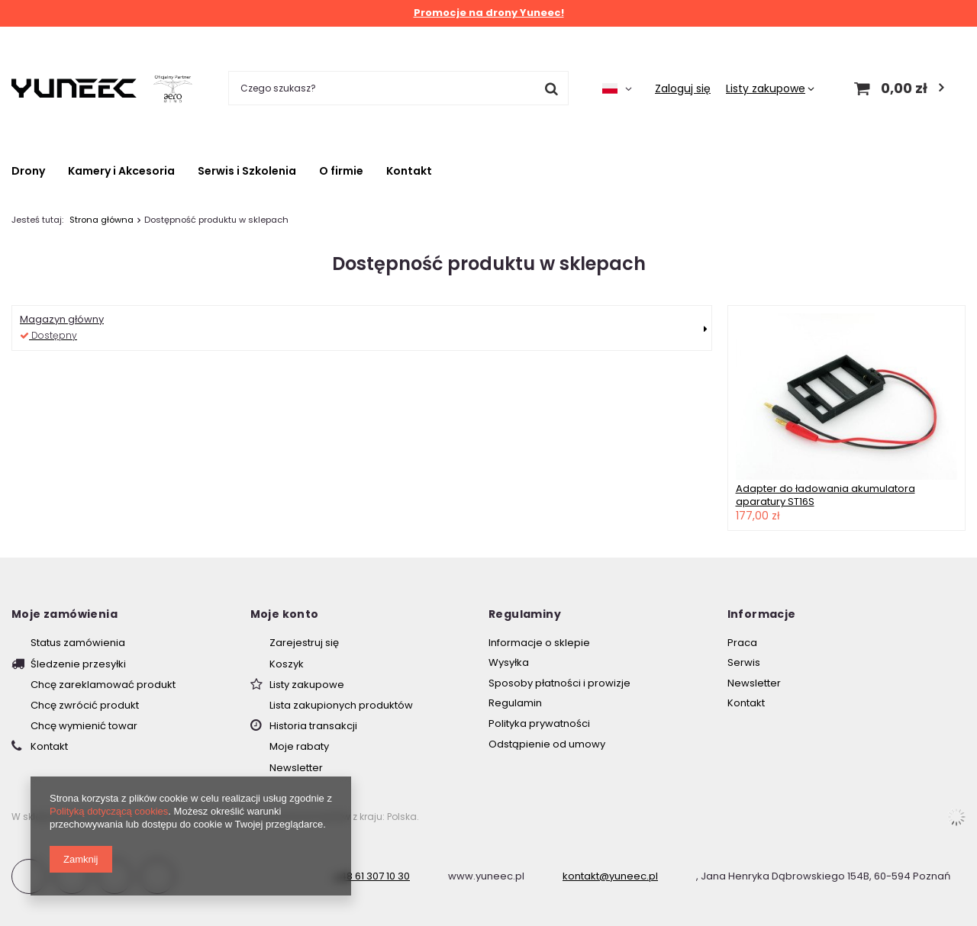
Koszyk (286, 664)
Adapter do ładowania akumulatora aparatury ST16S (825, 495)
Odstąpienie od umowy (546, 744)
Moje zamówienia (64, 614)
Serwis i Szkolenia (247, 170)
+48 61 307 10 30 (371, 876)
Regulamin (515, 703)
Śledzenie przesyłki (78, 664)
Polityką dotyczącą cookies (109, 811)
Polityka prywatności (539, 724)
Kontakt (409, 170)
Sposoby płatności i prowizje (559, 683)
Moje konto (284, 614)
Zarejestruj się (304, 643)
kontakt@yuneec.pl (610, 876)
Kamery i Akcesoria (121, 170)
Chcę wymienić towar (84, 726)
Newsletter (296, 768)
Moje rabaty (299, 747)
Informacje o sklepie (539, 643)
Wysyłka (508, 663)
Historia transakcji (313, 726)
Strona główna (101, 220)
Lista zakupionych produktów (341, 705)
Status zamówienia (78, 643)
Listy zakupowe (765, 88)
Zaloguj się (683, 88)
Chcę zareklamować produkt (103, 685)
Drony (28, 170)
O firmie (341, 170)
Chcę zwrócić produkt (85, 705)
